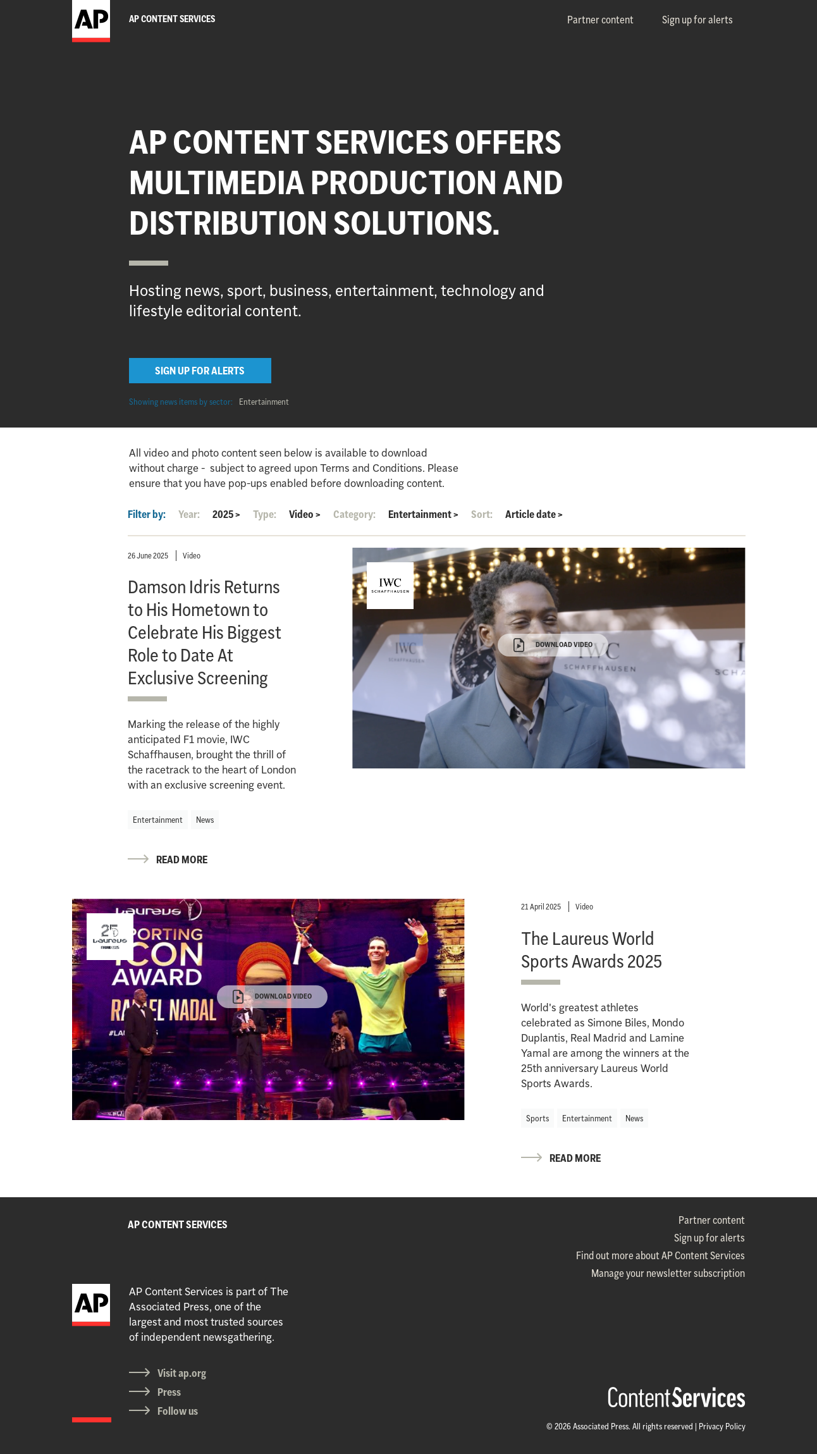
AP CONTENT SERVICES (178, 1224)
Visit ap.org (181, 1373)
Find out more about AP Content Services (660, 1255)
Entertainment (264, 401)
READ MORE (181, 859)
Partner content (600, 20)
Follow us (177, 1411)
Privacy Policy (722, 1426)
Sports (537, 1118)
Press (169, 1392)
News (205, 819)
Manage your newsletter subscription (668, 1273)
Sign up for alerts (697, 20)
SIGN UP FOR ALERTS (200, 371)
